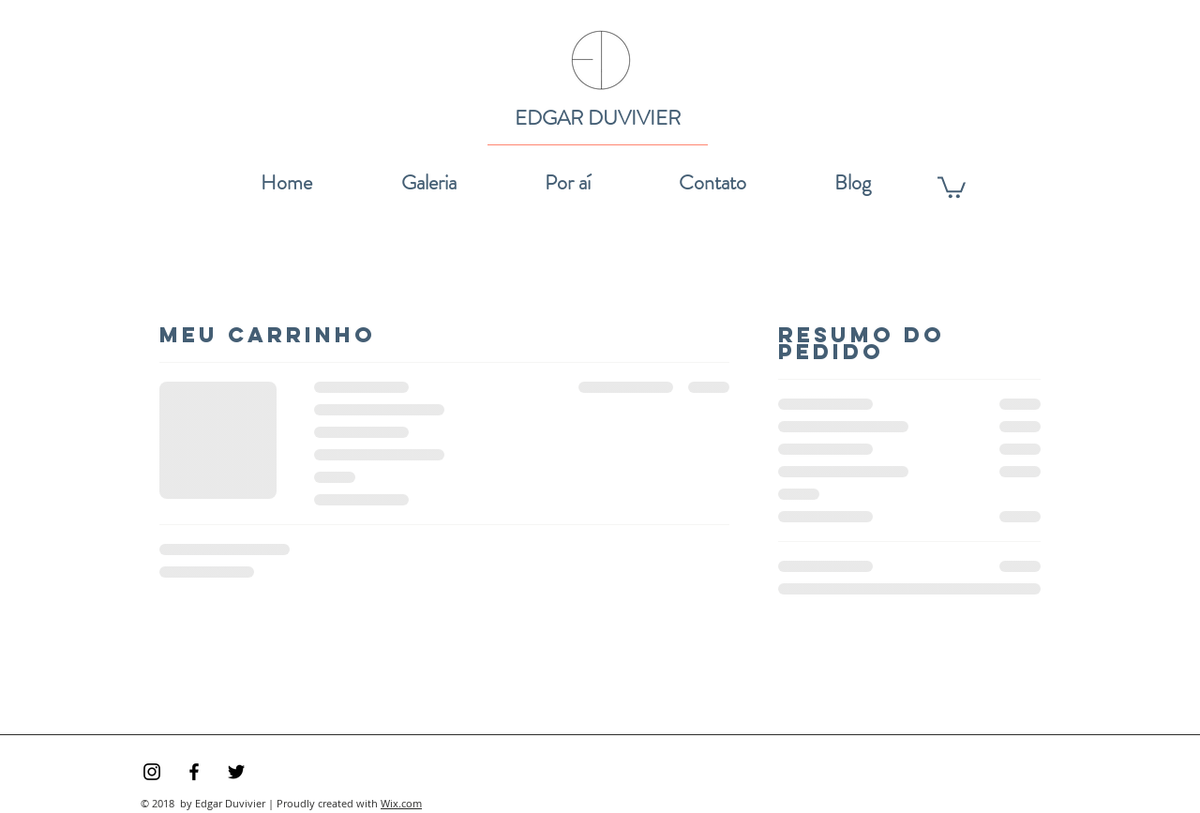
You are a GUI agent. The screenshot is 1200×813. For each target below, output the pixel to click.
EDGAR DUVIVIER (598, 117)
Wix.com (401, 803)
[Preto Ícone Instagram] (152, 771)
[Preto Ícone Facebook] (194, 771)
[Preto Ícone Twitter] (236, 771)
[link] (952, 186)
